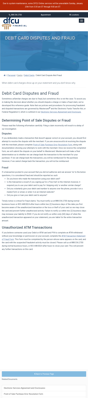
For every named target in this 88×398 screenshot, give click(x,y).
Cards (19, 75)
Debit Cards (29, 75)
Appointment (46, 15)
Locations (74, 15)
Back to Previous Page (44, 374)
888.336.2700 (15, 15)
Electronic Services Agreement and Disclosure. (61, 112)
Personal (11, 75)
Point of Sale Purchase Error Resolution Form (52, 145)
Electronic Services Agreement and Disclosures (24, 388)
